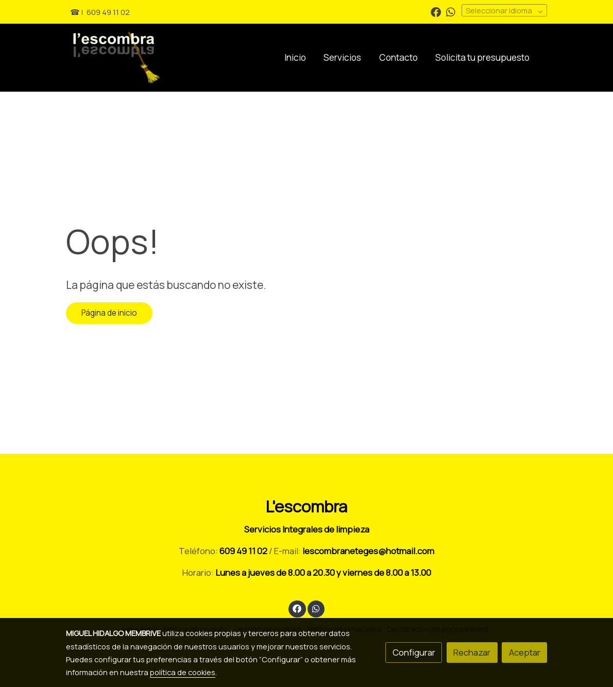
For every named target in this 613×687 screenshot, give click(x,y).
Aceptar (524, 652)
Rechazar (471, 652)
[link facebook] (436, 11)
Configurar (414, 652)
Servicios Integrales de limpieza (306, 529)
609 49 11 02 (108, 12)
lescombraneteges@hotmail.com (368, 551)
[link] (152, 58)
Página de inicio (109, 312)
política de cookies (182, 672)
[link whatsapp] (450, 11)
